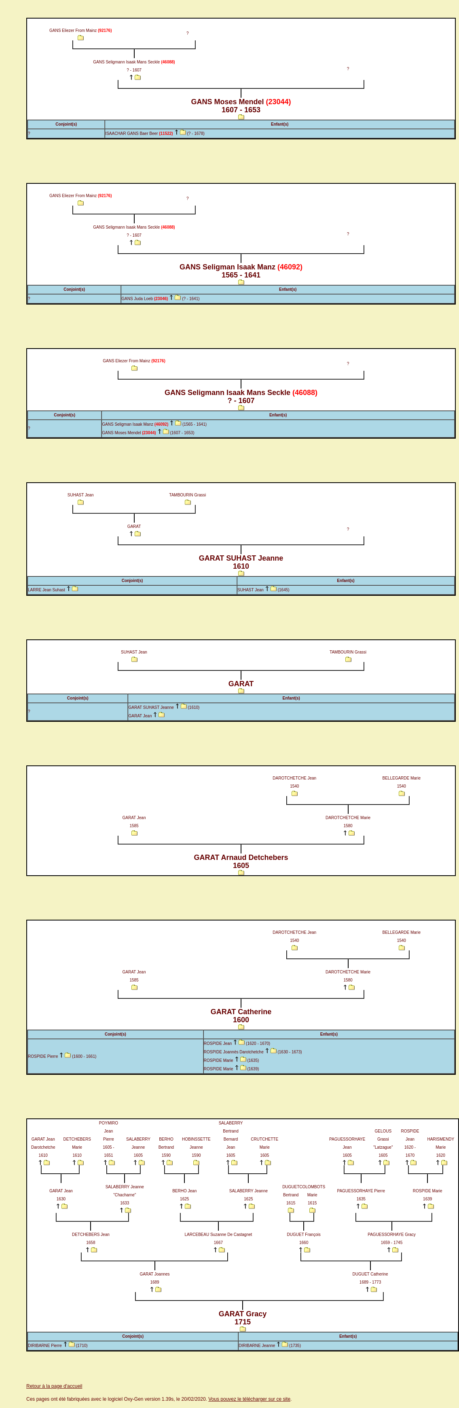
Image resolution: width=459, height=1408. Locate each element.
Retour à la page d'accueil (54, 1386)
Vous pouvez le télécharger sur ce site (249, 1399)
